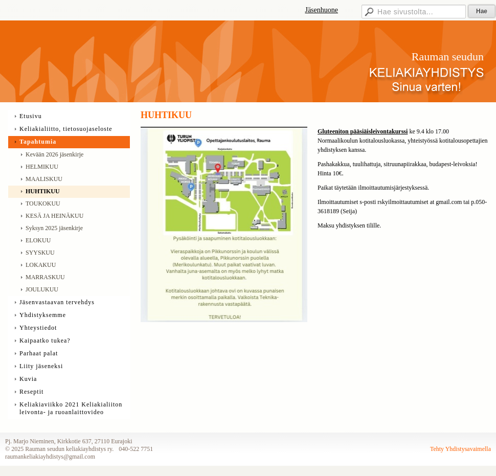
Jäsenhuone (321, 10)
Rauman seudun (448, 56)
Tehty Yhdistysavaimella (460, 448)
